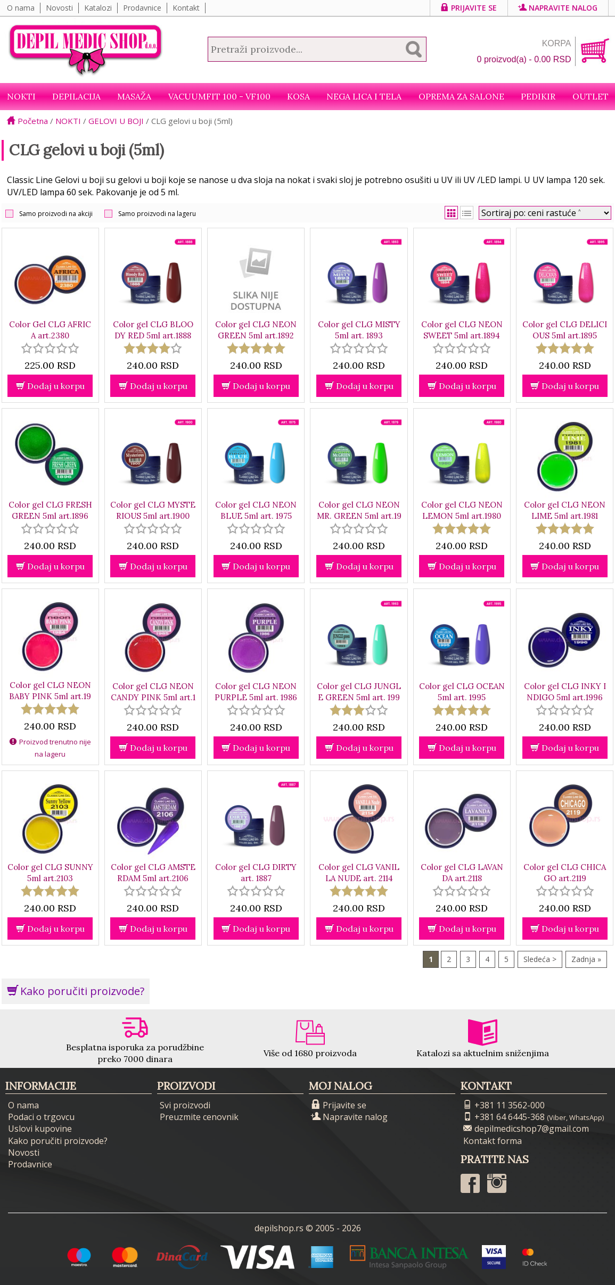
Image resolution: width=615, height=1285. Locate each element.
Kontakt (186, 8)
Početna (27, 120)
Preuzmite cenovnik (199, 1117)
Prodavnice (142, 8)
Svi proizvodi (185, 1105)
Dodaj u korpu (50, 385)
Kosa (298, 96)
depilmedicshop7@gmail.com (526, 1128)
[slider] (50, 348)
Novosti (59, 8)
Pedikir (538, 96)
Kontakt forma (492, 1141)
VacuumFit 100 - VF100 (219, 96)
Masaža (134, 96)
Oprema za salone (461, 96)
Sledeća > (539, 959)
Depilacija (76, 96)
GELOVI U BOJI (116, 120)
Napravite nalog (558, 8)
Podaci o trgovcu (41, 1117)
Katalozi (98, 8)
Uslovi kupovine (40, 1128)
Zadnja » (586, 959)
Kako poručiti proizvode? (75, 991)
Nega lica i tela (363, 96)
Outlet (590, 96)
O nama (21, 8)
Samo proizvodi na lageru (157, 213)
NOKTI (21, 96)
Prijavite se (469, 8)
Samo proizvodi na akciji (56, 213)
